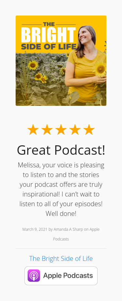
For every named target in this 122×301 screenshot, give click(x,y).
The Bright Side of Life (61, 258)
